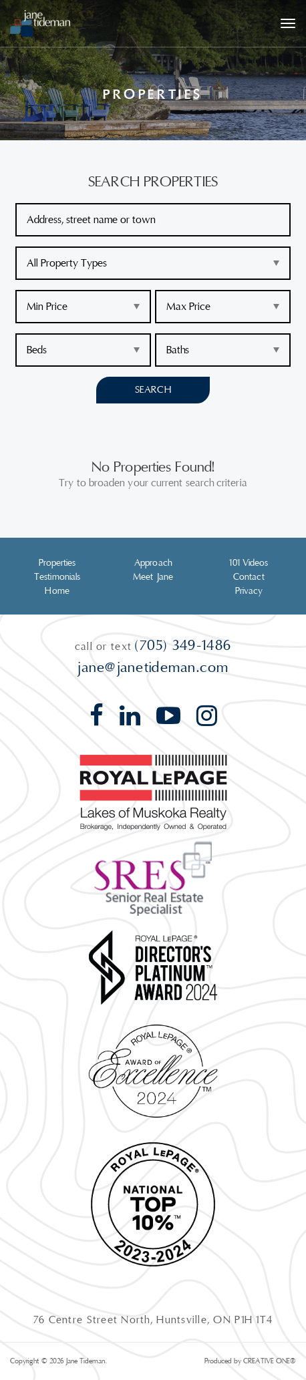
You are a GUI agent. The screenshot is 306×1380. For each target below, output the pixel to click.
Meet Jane (153, 577)
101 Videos (248, 563)
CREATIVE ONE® (269, 1361)
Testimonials (57, 577)
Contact (249, 577)
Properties (57, 563)
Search (153, 389)
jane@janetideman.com (152, 667)
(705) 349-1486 (183, 645)
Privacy (249, 591)
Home (57, 591)
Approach (153, 563)
